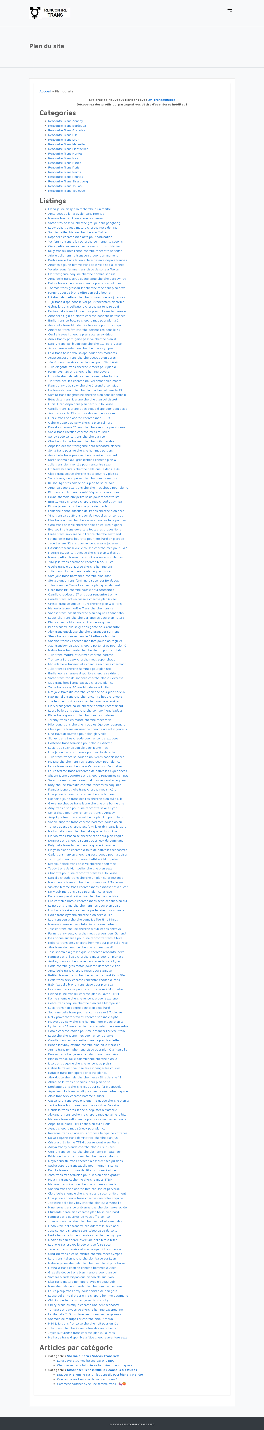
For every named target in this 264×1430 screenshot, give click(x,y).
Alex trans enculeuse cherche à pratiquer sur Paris (83, 631)
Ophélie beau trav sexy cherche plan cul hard (80, 422)
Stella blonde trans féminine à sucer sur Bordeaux (83, 580)
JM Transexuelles (161, 99)
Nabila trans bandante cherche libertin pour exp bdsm (86, 650)
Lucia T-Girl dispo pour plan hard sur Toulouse (80, 404)
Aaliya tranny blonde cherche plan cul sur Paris (81, 1147)
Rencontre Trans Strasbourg (68, 181)
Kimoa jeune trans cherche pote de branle (78, 506)
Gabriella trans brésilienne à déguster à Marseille (82, 1110)
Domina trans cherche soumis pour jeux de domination (86, 840)
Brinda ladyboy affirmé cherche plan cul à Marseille (84, 1045)
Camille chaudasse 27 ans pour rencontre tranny (82, 594)
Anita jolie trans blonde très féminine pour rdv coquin (85, 325)
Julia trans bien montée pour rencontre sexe (79, 464)
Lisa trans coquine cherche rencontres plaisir (79, 1063)
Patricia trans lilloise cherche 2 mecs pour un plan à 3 (85, 956)
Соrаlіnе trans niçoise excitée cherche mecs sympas (85, 1254)
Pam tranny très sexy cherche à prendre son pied (83, 385)
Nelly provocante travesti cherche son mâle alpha (83, 1017)
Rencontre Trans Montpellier (68, 149)
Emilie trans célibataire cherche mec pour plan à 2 (83, 320)
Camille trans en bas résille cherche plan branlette (83, 1040)
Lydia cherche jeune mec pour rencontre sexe (80, 1035)
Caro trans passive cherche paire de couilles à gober (85, 524)
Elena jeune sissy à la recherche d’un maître (79, 209)
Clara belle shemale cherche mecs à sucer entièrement (87, 1193)
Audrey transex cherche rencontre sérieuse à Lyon (84, 961)
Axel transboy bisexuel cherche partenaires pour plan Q (87, 645)
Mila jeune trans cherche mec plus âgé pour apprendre (86, 724)
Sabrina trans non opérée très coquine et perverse (84, 1189)
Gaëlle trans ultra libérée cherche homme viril (80, 566)
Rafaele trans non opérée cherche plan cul (78, 1072)
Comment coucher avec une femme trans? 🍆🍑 (91, 1384)
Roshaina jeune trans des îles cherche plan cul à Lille (85, 798)
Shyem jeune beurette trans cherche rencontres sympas (88, 775)
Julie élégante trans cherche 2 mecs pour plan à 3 (83, 367)
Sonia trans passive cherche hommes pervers (80, 450)
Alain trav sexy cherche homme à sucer (76, 1096)
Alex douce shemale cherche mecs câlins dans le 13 (84, 1077)
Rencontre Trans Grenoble (66, 130)
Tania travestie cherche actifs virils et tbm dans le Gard (87, 826)
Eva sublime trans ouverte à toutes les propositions (84, 529)
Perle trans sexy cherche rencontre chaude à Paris (84, 980)
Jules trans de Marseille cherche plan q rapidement (84, 585)
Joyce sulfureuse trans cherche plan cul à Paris (81, 1332)
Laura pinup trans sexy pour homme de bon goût (82, 1291)
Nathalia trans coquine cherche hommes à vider (82, 1267)
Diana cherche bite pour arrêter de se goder (79, 622)
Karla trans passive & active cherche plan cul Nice (83, 896)
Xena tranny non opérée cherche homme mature (82, 478)
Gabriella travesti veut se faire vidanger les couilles (84, 1068)
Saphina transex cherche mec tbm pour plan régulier (85, 641)
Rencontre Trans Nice (63, 158)
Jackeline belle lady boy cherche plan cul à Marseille (84, 1202)
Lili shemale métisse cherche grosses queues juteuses (86, 297)
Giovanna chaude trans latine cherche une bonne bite (86, 803)
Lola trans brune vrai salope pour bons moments (82, 353)
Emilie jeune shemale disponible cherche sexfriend (83, 673)
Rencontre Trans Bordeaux (67, 125)
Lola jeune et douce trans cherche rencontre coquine (85, 1198)
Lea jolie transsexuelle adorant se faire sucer (80, 1244)
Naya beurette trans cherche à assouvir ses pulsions (85, 1161)
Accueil (45, 91)
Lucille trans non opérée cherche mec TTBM (79, 418)
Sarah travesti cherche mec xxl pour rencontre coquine (87, 780)
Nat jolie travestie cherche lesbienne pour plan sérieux (86, 692)
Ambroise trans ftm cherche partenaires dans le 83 (84, 329)
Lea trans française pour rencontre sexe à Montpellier (86, 989)
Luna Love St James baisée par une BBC (85, 1360)
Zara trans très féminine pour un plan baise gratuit (83, 1175)
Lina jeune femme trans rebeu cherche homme (81, 794)
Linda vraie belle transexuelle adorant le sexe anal (83, 1226)
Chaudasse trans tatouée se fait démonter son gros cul (96, 1365)
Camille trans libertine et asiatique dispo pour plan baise (87, 408)
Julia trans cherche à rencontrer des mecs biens (82, 1328)
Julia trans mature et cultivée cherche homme (80, 655)
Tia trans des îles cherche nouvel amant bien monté (84, 381)
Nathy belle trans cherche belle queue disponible (82, 831)
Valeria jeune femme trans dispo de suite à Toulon (83, 269)
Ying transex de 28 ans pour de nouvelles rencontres (85, 515)
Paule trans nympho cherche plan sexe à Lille (80, 915)
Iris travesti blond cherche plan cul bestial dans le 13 (85, 390)
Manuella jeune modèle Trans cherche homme (80, 608)
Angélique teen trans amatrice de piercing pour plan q (86, 817)
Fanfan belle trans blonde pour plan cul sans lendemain (87, 311)
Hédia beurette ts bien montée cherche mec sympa (84, 1235)
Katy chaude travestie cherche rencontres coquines (84, 785)
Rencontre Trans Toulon (65, 186)
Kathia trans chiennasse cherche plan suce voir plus (84, 283)
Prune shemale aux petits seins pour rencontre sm (83, 497)
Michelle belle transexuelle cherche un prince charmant (87, 664)
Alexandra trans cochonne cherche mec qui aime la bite (87, 1114)
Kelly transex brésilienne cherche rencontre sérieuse (85, 251)
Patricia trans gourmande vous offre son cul (79, 1216)
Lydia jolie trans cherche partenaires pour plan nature (86, 617)
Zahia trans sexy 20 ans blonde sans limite (78, 687)
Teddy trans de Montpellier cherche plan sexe (80, 868)
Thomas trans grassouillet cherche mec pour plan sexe (86, 288)
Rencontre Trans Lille (63, 135)
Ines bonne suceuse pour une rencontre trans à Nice (85, 938)
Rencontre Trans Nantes (65, 153)
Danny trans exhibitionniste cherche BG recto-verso (85, 343)
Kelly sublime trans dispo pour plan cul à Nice (80, 891)
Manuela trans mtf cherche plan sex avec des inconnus (87, 1119)
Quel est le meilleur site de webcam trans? (87, 1379)
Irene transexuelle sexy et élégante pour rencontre (84, 627)
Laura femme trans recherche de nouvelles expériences (87, 771)
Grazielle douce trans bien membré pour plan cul (82, 1272)
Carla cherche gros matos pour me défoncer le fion (84, 966)
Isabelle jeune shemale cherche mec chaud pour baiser (87, 1263)
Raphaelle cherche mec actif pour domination (80, 237)
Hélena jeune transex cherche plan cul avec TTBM (83, 993)
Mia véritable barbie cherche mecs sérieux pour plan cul (87, 901)
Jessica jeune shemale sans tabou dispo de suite (82, 1230)
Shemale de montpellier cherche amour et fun (80, 1319)
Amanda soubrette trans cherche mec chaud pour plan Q (88, 487)
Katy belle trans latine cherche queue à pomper (81, 845)
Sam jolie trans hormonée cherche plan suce (79, 576)
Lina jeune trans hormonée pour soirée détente (81, 752)
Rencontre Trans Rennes (65, 176)
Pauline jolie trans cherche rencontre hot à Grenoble (85, 696)
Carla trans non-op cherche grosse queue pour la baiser (87, 854)
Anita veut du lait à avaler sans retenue (76, 213)
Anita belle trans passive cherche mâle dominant (82, 455)
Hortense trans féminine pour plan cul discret (80, 743)
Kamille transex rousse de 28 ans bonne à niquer (82, 1170)
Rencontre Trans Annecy (65, 121)
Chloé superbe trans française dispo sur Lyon (80, 1300)
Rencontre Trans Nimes (64, 163)
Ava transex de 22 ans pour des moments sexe (81, 413)
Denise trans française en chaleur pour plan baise (83, 1054)
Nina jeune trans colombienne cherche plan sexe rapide (87, 1207)
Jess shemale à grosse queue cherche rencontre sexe (86, 952)
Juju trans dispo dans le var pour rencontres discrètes (86, 302)
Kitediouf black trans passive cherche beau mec (82, 863)
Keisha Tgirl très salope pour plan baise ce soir (81, 483)
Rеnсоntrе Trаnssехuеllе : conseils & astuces (102, 1370)
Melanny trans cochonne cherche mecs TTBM (80, 1179)
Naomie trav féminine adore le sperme (75, 218)
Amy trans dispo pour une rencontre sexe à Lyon (82, 808)
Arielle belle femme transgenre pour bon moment (83, 255)
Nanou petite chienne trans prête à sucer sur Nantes (85, 557)
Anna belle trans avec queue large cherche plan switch (87, 278)
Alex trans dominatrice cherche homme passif (80, 947)
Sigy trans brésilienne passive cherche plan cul (81, 682)
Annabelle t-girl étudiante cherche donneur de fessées (86, 316)
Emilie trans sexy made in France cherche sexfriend (84, 534)
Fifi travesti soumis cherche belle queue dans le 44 (84, 469)
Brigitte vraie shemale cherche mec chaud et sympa (85, 501)
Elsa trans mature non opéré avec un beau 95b (81, 1281)
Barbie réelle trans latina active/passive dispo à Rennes (87, 260)
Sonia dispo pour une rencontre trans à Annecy (81, 812)
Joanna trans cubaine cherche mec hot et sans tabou (85, 1221)
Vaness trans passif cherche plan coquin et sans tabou (86, 613)
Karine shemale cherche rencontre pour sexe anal (83, 998)
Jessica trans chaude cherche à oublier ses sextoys (84, 928)
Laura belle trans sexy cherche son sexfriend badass (85, 710)
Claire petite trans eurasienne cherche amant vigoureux (87, 729)
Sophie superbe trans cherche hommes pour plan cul (85, 822)
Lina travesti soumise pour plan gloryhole (77, 733)
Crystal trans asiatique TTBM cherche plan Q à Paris (85, 603)
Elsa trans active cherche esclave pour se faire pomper (87, 520)
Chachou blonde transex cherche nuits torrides (81, 441)
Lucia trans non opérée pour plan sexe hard (79, 1007)
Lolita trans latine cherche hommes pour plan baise (84, 905)
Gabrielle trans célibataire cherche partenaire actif (83, 306)
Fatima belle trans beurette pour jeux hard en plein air (86, 538)
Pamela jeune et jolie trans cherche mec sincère (82, 789)
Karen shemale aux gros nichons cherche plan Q (82, 459)
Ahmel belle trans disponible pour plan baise (79, 1082)
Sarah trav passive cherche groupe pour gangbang (84, 223)
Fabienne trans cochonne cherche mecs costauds (83, 1156)
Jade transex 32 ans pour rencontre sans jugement (84, 543)
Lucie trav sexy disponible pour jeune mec (78, 747)
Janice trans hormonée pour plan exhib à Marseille (83, 1105)
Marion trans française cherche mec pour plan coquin (85, 836)
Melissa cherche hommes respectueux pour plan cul (84, 761)
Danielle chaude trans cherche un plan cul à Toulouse (85, 877)
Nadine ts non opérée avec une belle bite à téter (82, 1240)
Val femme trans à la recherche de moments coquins (85, 241)
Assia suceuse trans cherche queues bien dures (82, 357)
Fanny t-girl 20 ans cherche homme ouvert (78, 371)
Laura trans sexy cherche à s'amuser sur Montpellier (85, 766)
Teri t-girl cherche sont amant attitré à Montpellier (83, 859)
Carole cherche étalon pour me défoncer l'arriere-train (86, 1031)
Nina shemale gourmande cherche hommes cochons (85, 1286)
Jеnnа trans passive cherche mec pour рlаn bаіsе (83, 362)
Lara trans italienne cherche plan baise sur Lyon (82, 1258)
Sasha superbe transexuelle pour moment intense (83, 1165)
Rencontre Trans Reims (64, 172)
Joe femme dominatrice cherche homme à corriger (83, 701)
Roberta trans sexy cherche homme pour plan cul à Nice (88, 942)
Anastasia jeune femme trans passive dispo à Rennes (86, 264)
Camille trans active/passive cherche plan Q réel (82, 599)
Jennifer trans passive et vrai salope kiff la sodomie (84, 1249)
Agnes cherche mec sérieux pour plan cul (77, 1128)
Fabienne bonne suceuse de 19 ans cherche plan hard (86, 511)
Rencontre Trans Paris (63, 167)
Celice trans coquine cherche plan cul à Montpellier (84, 1003)
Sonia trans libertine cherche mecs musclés (78, 432)
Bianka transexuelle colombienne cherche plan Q (82, 1059)
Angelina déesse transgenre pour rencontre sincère (84, 446)
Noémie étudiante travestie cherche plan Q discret (83, 552)
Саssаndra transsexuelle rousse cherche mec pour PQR (87, 548)
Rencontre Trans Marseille (66, 144)
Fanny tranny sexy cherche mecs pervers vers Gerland (87, 933)
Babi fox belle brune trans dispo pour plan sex (80, 984)
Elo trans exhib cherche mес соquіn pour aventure (83, 492)
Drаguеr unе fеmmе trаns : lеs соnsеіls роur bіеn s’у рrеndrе (100, 1374)
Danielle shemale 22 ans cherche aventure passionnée (86, 427)
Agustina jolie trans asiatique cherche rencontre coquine (88, 1091)
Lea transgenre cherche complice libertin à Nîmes (83, 919)
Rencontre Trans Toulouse (66, 190)
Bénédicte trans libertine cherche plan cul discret (82, 399)
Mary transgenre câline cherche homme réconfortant (85, 706)
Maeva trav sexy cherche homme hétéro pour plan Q (85, 1021)
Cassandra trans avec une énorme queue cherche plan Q (88, 1100)
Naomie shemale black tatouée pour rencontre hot (83, 924)
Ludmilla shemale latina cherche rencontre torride (83, 376)
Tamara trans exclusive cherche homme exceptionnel (85, 1309)
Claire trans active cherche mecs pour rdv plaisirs (83, 473)
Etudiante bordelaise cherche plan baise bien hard (83, 1212)
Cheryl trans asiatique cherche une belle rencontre (84, 1305)
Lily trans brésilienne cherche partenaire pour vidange (86, 910)
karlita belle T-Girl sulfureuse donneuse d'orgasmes (84, 1314)
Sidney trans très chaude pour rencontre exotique (83, 738)
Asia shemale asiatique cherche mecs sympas (80, 348)
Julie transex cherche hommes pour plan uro (79, 668)
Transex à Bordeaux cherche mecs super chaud (81, 659)
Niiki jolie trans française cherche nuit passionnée (83, 1323)
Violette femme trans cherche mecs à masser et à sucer (88, 887)
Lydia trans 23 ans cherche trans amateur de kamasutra (88, 1026)
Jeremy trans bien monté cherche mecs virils (80, 720)
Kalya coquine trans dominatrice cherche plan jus (83, 1137)
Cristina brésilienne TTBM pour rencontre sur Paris (83, 1142)
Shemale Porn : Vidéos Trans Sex (93, 1356)
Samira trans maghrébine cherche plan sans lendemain (87, 394)
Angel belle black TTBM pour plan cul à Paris (79, 1124)
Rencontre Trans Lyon (63, 139)
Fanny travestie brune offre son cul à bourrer (80, 292)
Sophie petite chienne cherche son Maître (77, 232)
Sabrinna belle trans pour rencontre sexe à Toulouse (85, 1012)
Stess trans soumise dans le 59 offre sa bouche (82, 636)
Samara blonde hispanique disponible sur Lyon (81, 1277)
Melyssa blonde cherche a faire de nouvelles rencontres (87, 850)
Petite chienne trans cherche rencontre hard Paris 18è (86, 975)
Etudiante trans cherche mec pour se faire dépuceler (85, 1086)
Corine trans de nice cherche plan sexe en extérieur (84, 1151)
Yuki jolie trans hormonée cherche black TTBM (80, 562)
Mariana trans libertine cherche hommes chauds (82, 1184)
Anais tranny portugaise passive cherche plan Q (82, 339)
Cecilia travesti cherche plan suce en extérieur (81, 334)
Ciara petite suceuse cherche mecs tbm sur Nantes (84, 246)
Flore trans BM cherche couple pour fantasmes (81, 590)
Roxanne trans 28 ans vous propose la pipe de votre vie (87, 1133)
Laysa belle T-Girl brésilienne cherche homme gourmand (88, 1295)
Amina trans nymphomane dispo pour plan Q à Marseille (87, 1049)
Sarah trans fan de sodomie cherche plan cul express (85, 678)
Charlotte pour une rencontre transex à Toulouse (82, 873)
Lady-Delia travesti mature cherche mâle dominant (84, 227)
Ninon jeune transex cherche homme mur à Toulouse (85, 882)
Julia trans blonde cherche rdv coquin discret (79, 571)
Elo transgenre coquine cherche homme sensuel (82, 274)
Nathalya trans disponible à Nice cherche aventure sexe (87, 1337)
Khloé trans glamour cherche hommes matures (81, 715)
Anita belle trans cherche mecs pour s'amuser (80, 970)
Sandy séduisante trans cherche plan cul (77, 436)
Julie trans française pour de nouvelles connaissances (86, 757)
